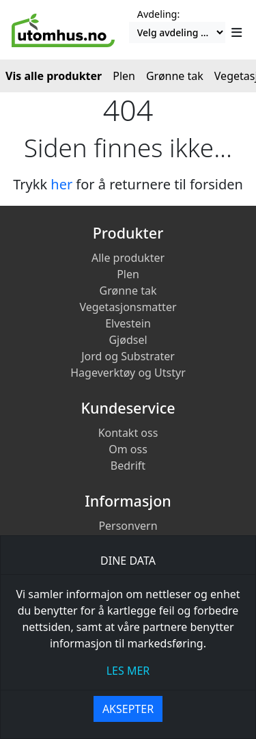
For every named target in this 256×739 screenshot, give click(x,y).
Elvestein (128, 323)
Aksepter (128, 708)
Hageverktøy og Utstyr (128, 372)
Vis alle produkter (53, 75)
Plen (128, 274)
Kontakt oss (128, 432)
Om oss (128, 449)
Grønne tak (128, 290)
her (61, 184)
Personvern (127, 525)
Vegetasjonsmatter (127, 306)
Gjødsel (128, 339)
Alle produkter (128, 257)
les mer (128, 670)
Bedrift (128, 465)
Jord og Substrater (128, 356)
